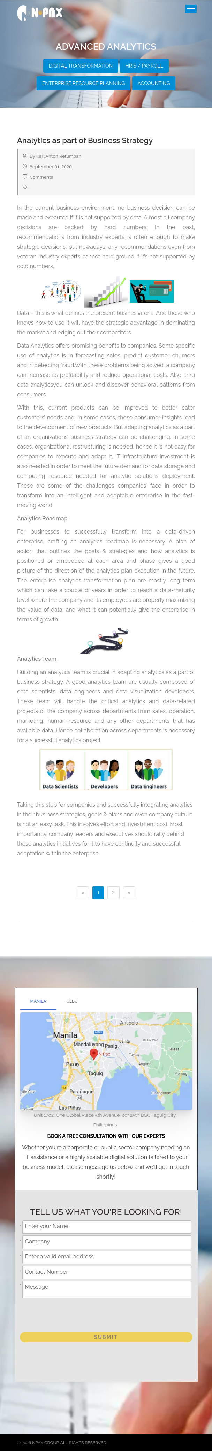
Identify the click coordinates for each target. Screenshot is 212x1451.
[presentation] (76, 1313)
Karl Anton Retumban (59, 156)
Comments (41, 177)
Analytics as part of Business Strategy (85, 140)
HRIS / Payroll (144, 66)
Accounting (154, 83)
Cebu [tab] (72, 1001)
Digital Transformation (81, 66)
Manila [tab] (38, 1001)
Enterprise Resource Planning (83, 83)
